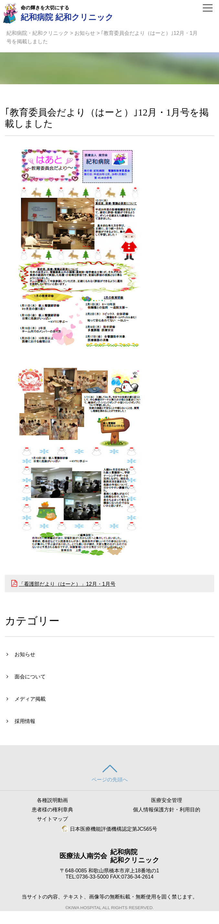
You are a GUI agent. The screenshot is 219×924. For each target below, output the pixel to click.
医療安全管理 (166, 800)
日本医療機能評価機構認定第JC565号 (109, 829)
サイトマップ (52, 819)
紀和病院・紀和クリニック (37, 33)
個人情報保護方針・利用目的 (166, 809)
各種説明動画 (52, 800)
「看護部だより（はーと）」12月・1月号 (67, 584)
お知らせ (84, 33)
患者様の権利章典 (52, 809)
